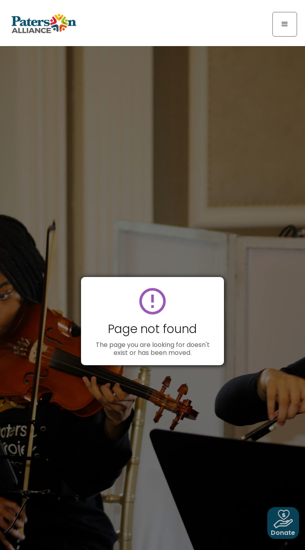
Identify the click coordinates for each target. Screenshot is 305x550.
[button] (284, 24)
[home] (43, 23)
